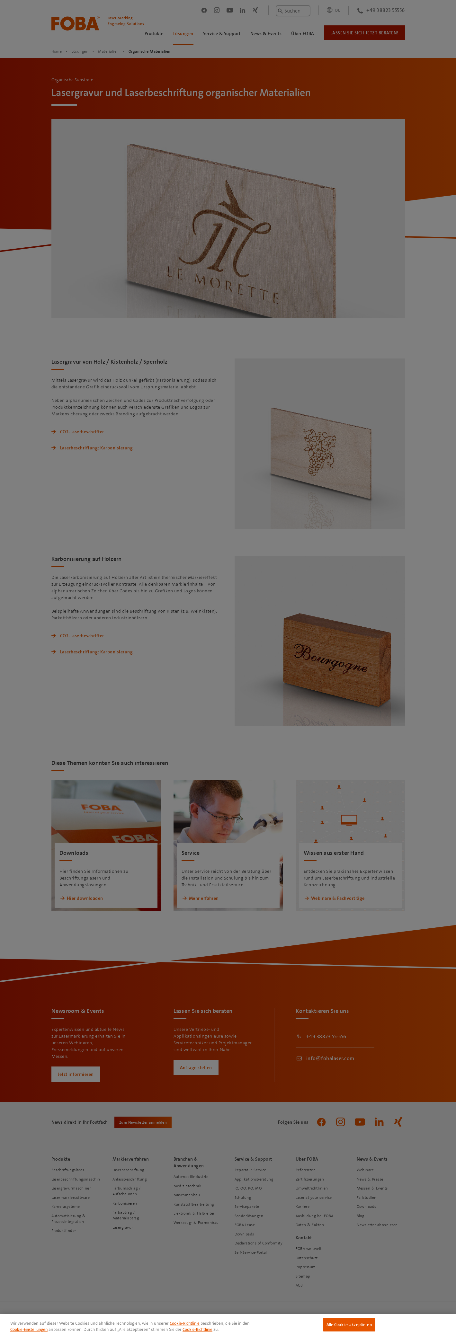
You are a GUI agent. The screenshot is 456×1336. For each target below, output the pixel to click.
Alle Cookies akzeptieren (349, 1324)
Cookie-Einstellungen (29, 1329)
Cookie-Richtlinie (185, 1323)
